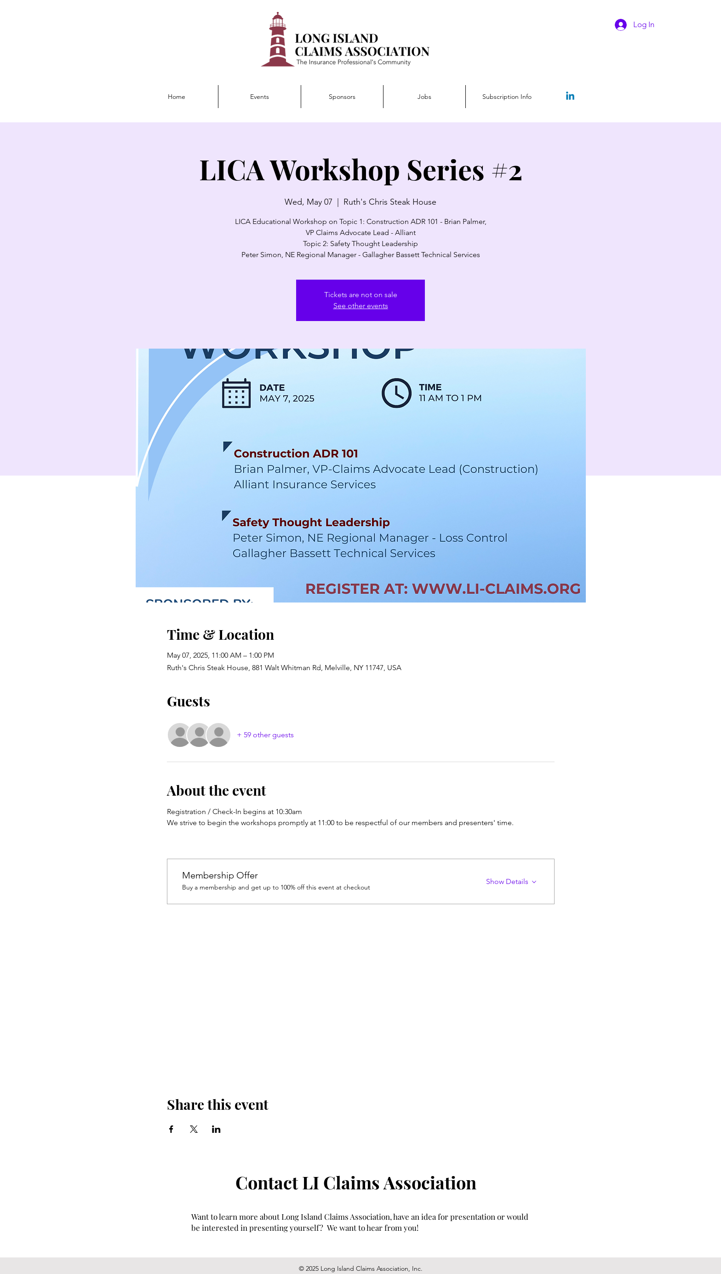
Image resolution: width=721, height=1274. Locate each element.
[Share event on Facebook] (171, 1129)
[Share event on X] (193, 1129)
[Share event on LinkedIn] (216, 1129)
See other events (360, 305)
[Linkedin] (570, 97)
